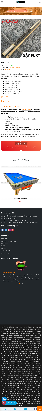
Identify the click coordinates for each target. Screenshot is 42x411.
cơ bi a (14, 91)
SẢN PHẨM (4, 243)
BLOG (3, 246)
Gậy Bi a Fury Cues (21, 11)
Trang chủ (10, 11)
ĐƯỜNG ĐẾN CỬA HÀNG (8, 241)
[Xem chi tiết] (5, 97)
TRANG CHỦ (5, 239)
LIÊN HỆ (3, 248)
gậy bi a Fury (25, 74)
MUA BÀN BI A (5, 253)
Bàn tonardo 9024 (21, 199)
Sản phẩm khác (21, 160)
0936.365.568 (22, 220)
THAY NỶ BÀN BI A (6, 250)
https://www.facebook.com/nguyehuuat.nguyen (23, 222)
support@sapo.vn (10, 218)
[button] (19, 283)
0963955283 (13, 220)
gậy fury (19, 91)
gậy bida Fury (26, 109)
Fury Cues (16, 93)
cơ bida (13, 81)
